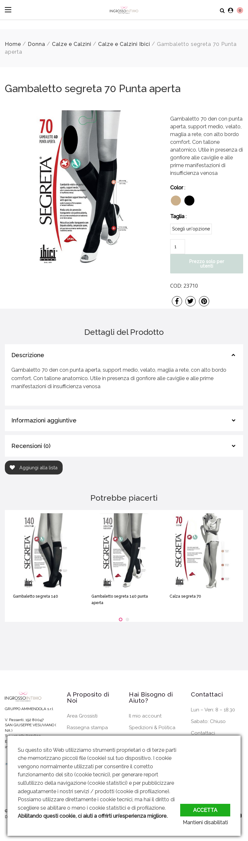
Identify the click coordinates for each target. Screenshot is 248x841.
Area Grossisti (82, 716)
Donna (36, 44)
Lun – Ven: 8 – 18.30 (213, 710)
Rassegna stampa (87, 727)
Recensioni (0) (30, 445)
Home (13, 44)
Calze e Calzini (71, 44)
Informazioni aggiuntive (44, 420)
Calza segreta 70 (185, 596)
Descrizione (27, 355)
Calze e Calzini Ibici (124, 44)
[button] (120, 619)
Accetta (205, 808)
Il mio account (145, 716)
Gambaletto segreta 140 (35, 596)
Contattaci (203, 733)
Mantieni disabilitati (207, 822)
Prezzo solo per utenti (206, 264)
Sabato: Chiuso (208, 721)
